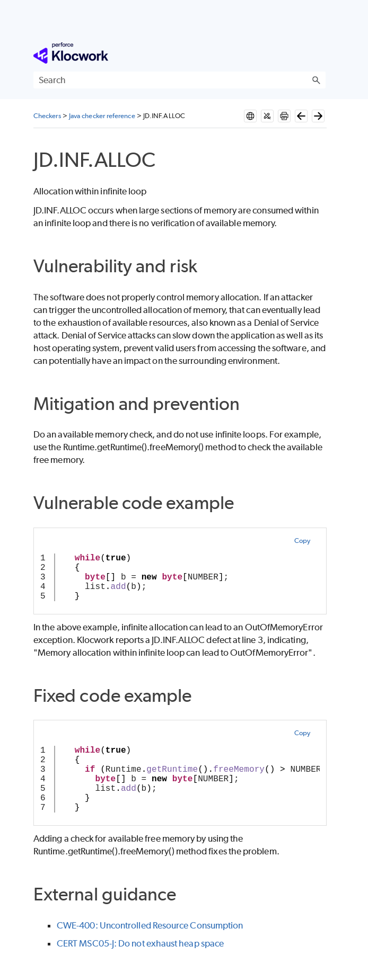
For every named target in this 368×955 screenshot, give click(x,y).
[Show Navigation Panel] (319, 53)
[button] (316, 80)
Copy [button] (302, 541)
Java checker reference (102, 116)
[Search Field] (179, 80)
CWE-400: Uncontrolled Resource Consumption (150, 925)
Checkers (47, 116)
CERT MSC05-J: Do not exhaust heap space (140, 943)
